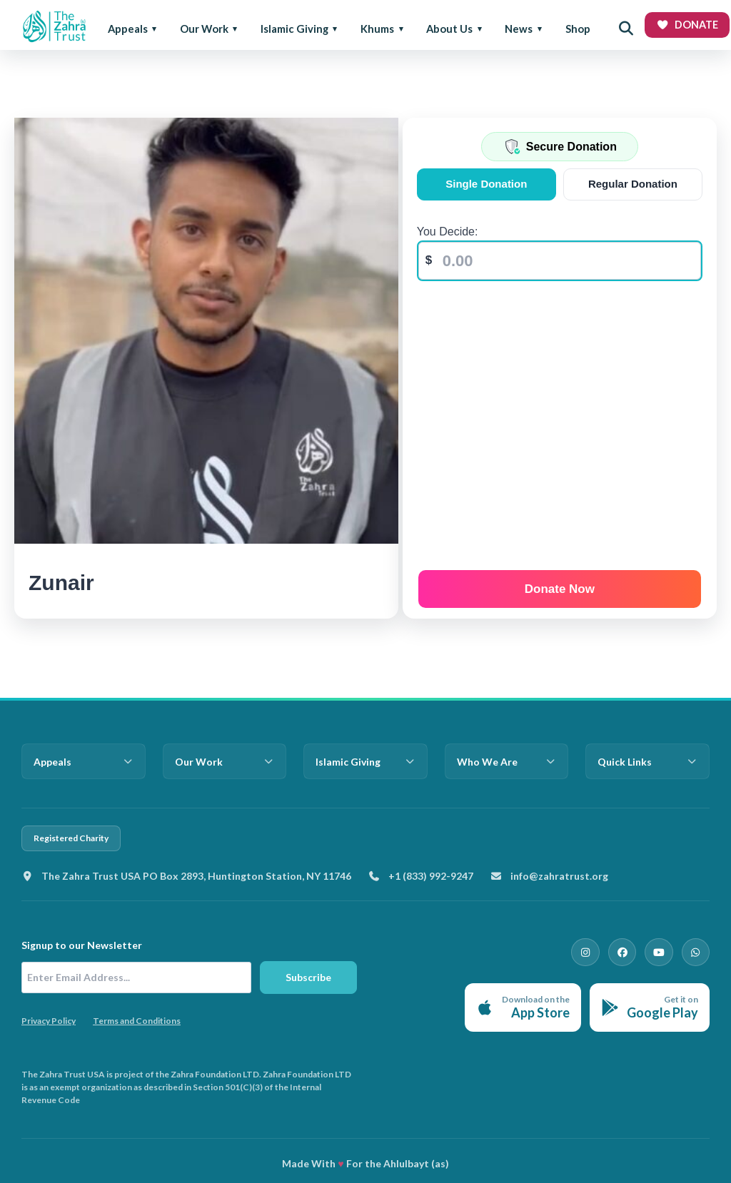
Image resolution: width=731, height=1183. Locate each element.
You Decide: (449, 231)
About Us (449, 28)
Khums (377, 28)
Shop (577, 28)
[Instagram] (594, 951)
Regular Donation (633, 184)
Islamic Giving (294, 28)
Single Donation (487, 184)
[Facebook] (628, 951)
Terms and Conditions (137, 1020)
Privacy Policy (48, 1020)
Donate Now (560, 586)
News (519, 28)
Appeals (128, 28)
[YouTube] (662, 951)
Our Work (204, 28)
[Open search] (626, 28)
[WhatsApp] (697, 951)
